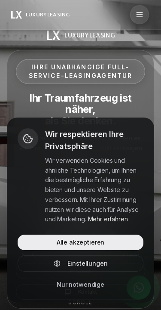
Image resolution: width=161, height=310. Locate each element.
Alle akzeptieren (80, 242)
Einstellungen (81, 263)
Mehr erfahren (108, 219)
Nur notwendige (80, 284)
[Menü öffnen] (139, 14)
